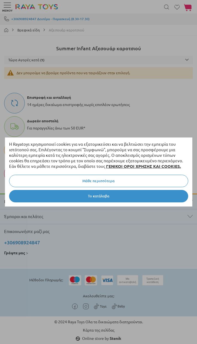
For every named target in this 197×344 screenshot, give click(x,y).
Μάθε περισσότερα (98, 181)
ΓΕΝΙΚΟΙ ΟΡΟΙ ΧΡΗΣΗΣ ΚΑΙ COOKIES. (143, 166)
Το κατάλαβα (98, 196)
